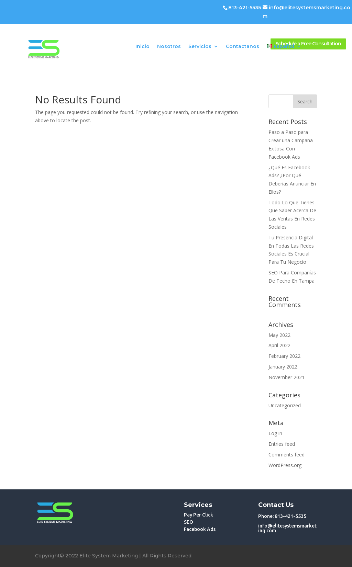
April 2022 (279, 345)
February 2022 (284, 356)
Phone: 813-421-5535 (282, 516)
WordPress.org (284, 465)
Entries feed (281, 444)
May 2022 (279, 335)
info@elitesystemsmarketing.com (287, 528)
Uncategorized (284, 405)
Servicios (199, 46)
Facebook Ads (200, 529)
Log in (275, 433)
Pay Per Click (198, 515)
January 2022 (282, 366)
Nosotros (169, 46)
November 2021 (286, 377)
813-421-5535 (244, 7)
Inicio (142, 46)
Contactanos (242, 46)
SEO (188, 522)
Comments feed (286, 454)
